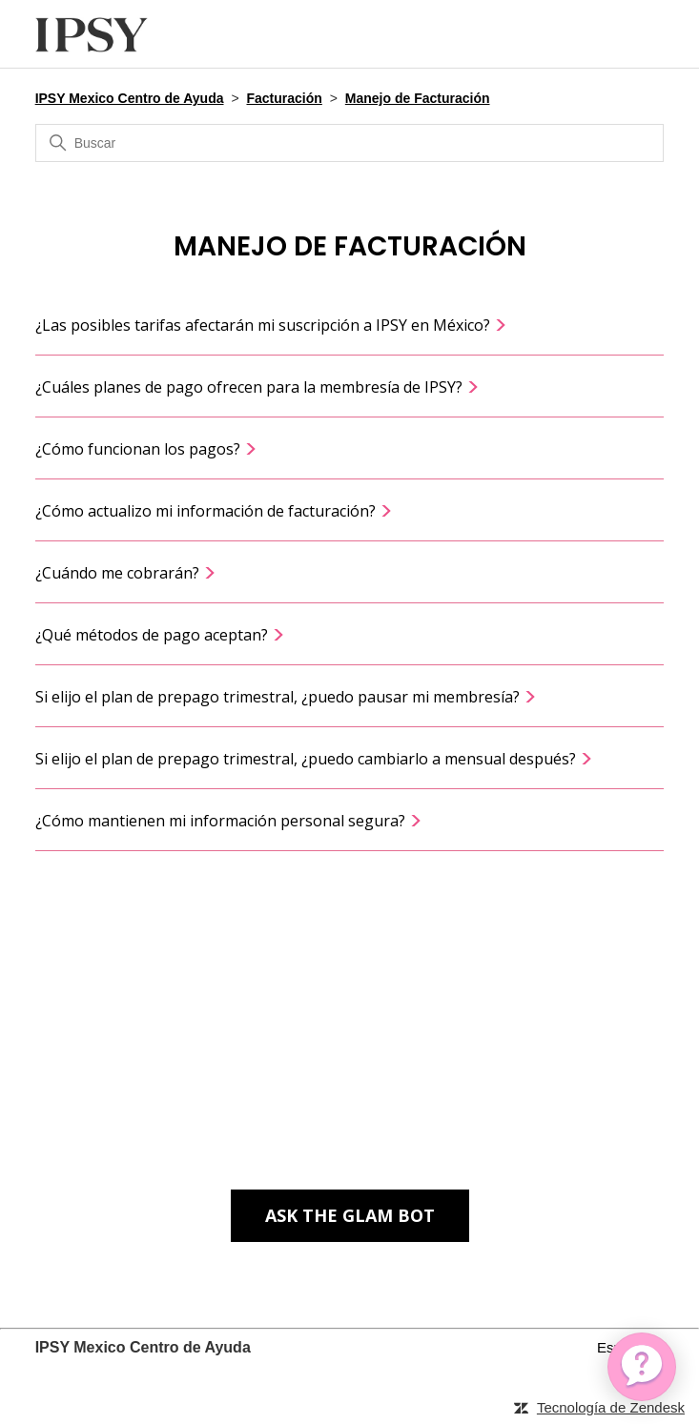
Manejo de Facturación (417, 98)
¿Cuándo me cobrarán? (125, 572)
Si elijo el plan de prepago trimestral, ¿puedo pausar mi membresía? (286, 696)
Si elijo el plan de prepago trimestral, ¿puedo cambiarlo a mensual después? (314, 758)
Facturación (283, 98)
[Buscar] (350, 143)
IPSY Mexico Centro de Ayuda (129, 98)
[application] (642, 1367)
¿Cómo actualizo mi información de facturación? (214, 510)
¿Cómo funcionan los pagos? (146, 448)
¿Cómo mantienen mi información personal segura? (228, 820)
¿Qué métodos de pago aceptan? (160, 634)
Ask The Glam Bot (350, 1215)
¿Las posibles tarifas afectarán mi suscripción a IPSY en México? (271, 325)
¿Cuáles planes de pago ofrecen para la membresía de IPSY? (257, 386)
